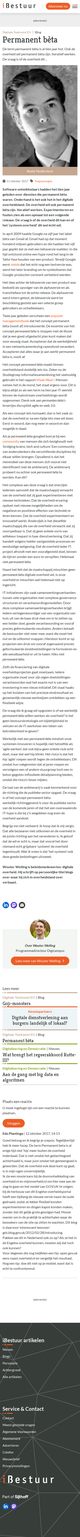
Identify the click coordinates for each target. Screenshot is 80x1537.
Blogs (6, 1356)
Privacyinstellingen (16, 1466)
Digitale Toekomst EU (17, 32)
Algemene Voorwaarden (19, 1432)
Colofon (8, 1452)
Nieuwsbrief (11, 1459)
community (11, 441)
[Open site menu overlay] (74, 6)
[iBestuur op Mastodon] (14, 1506)
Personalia (10, 1363)
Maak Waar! (45, 380)
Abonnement (11, 1438)
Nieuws (8, 1349)
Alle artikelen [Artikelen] (12, 1377)
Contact (8, 1418)
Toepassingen (43, 181)
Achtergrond (11, 1370)
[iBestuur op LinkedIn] (6, 1506)
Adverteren (11, 1445)
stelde (15, 264)
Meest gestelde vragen (19, 1425)
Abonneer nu (58, 6)
